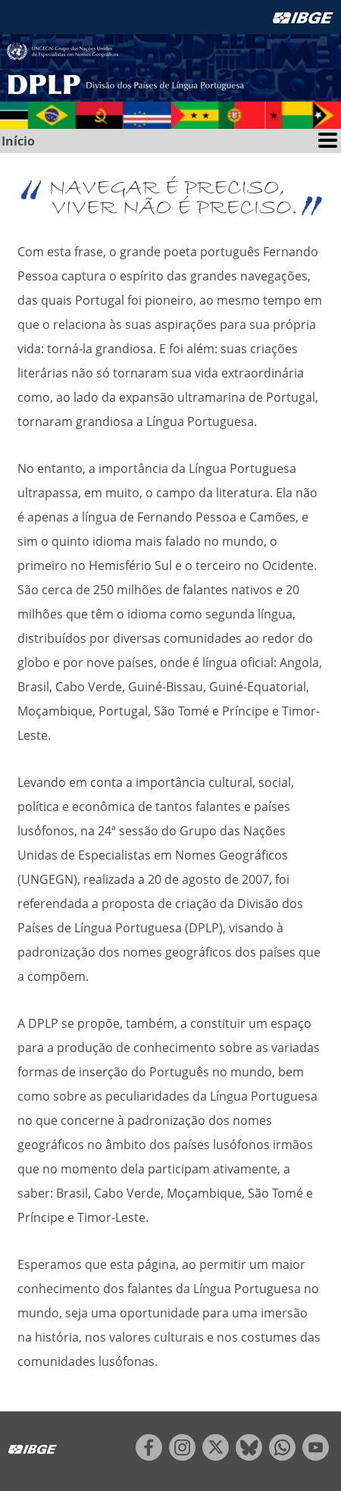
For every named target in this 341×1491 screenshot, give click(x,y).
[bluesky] (249, 1456)
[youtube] (315, 1456)
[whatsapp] (282, 1456)
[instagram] (182, 1456)
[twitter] (215, 1456)
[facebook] (149, 1456)
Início (18, 141)
